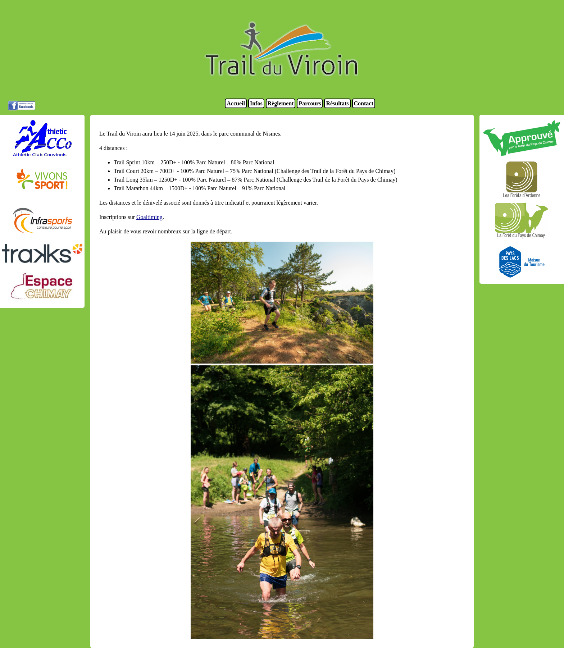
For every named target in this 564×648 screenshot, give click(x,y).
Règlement (281, 103)
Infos (256, 103)
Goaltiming (149, 217)
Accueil (236, 103)
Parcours (310, 103)
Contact (363, 103)
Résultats (337, 103)
